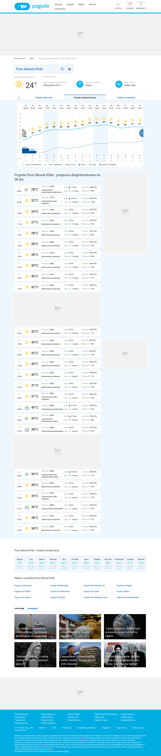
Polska (58, 4)
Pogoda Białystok (21, 714)
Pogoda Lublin (73, 717)
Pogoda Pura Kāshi (57, 597)
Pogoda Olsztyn (127, 717)
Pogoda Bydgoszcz (48, 714)
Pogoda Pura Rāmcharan (60, 591)
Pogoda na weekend (126, 97)
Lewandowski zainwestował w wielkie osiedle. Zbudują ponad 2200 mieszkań (78, 660)
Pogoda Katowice (128, 714)
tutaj (67, 751)
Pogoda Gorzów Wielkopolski (105, 714)
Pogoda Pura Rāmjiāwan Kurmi (96, 597)
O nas (54, 728)
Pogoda (40, 6)
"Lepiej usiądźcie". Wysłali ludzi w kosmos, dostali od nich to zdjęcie (122, 632)
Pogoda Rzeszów (74, 720)
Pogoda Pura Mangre (22, 597)
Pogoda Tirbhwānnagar (59, 585)
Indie (32, 59)
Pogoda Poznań (47, 720)
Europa (70, 4)
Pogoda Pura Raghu (124, 585)
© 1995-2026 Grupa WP (23, 728)
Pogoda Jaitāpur (123, 591)
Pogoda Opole (19, 720)
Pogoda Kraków (47, 717)
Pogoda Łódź (99, 717)
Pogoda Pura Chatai (91, 591)
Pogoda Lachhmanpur (23, 585)
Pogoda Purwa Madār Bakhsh (128, 597)
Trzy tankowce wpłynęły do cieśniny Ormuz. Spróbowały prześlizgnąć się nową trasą (31, 632)
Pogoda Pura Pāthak (22, 591)
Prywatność (67, 728)
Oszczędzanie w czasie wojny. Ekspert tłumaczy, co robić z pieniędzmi (77, 632)
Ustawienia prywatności (86, 728)
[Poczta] (118, 6)
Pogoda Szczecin (101, 720)
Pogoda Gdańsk (74, 714)
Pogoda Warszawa (128, 720)
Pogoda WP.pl (20, 59)
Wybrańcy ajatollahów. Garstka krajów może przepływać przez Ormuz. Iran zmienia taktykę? (122, 660)
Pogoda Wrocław (21, 723)
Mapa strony (121, 728)
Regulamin (106, 728)
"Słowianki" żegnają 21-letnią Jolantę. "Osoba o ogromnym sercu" (32, 660)
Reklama (42, 728)
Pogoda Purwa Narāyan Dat (94, 585)
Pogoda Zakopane (48, 723)
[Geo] (69, 69)
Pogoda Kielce (20, 717)
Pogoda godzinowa (44, 97)
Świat (81, 4)
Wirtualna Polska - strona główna (22, 6)
